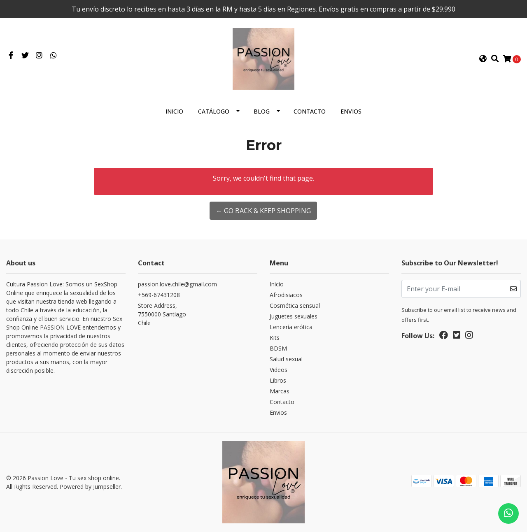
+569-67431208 (159, 295)
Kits (275, 338)
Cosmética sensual (295, 305)
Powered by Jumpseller (90, 486)
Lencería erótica (291, 327)
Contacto (310, 111)
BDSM (278, 348)
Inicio (174, 111)
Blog (262, 111)
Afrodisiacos (286, 295)
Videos (278, 370)
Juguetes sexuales (293, 316)
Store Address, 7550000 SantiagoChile (162, 314)
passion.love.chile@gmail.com (177, 284)
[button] (483, 59)
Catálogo (213, 111)
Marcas (279, 391)
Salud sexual (286, 359)
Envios (350, 111)
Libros (278, 380)
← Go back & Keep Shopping (263, 210)
